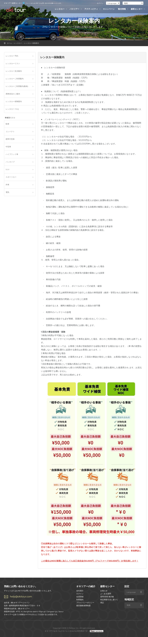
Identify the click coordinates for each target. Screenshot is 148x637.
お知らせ (103, 591)
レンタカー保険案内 (31, 43)
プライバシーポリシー (85, 602)
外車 (7, 184)
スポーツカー (11, 177)
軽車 (7, 124)
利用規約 (79, 599)
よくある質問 (105, 594)
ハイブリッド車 (12, 154)
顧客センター (138, 9)
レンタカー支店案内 (14, 71)
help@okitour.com (21, 596)
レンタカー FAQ (12, 109)
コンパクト (10, 131)
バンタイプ (10, 162)
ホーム (9, 43)
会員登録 (79, 596)
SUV (7, 169)
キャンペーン (109, 9)
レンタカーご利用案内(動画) (17, 86)
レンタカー (61, 9)
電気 (7, 192)
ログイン (100, 3)
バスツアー (76, 9)
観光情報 (123, 9)
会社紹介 (79, 591)
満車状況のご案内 (13, 94)
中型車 (8, 147)
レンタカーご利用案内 (15, 79)
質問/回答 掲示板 (107, 596)
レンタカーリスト (13, 63)
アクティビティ (92, 9)
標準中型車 (10, 139)
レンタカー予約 (12, 56)
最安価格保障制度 (83, 605)
